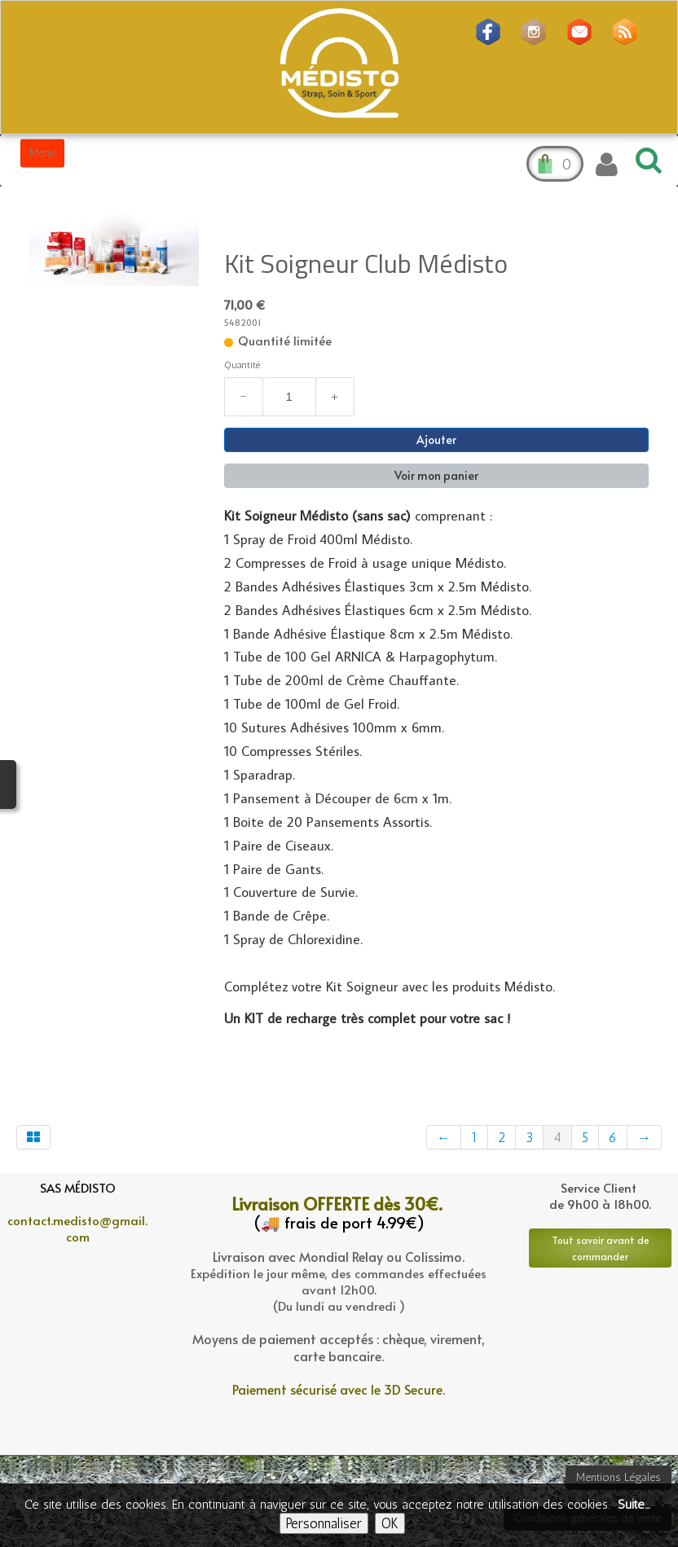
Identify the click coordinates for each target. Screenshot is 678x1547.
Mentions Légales (618, 1477)
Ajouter (436, 439)
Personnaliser (324, 1523)
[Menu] (42, 153)
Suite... (633, 1504)
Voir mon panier (436, 475)
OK (389, 1523)
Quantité (242, 365)
